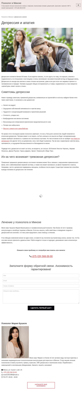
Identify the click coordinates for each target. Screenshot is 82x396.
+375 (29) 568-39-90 (42, 256)
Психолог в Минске (7, 17)
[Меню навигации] (78, 5)
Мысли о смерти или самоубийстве (15, 128)
